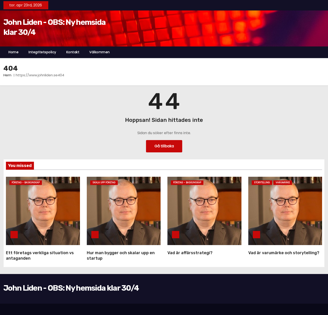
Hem (7, 75)
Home (13, 52)
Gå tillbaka (164, 146)
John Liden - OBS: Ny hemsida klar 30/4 (71, 288)
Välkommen (99, 52)
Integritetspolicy (42, 52)
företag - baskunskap (26, 182)
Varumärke (283, 182)
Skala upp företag (103, 182)
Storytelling (262, 182)
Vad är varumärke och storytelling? (283, 252)
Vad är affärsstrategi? (190, 252)
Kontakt (72, 52)
